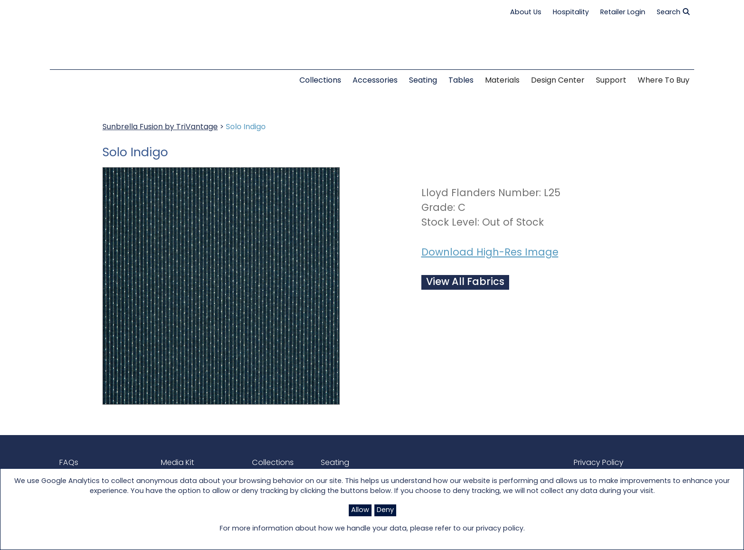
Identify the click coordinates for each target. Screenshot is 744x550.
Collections (272, 463)
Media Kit (177, 463)
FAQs (68, 463)
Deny (385, 510)
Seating (335, 463)
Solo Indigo (246, 127)
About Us (525, 12)
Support (611, 81)
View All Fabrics (465, 282)
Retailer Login (622, 12)
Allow (360, 510)
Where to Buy (663, 81)
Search (673, 12)
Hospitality (571, 12)
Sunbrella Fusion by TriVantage (160, 127)
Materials (502, 81)
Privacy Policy (598, 463)
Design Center (558, 81)
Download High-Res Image (489, 253)
